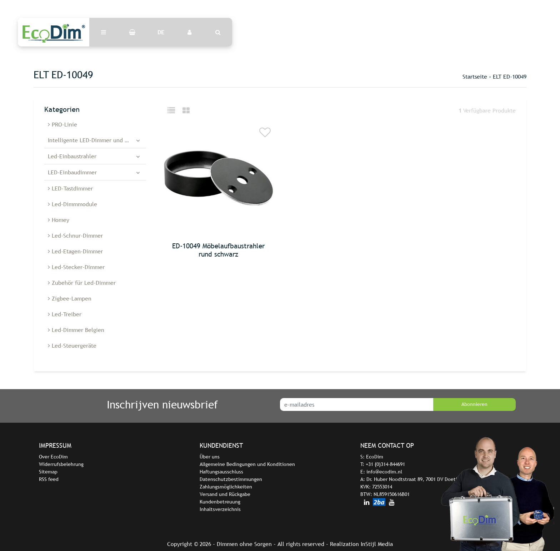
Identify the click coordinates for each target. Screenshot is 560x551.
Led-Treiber (64, 314)
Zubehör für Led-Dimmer (82, 283)
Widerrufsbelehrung (61, 464)
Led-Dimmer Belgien (76, 330)
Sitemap (48, 471)
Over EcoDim (53, 456)
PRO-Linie (62, 124)
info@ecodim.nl (384, 471)
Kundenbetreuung (220, 501)
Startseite (474, 76)
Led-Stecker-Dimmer (76, 267)
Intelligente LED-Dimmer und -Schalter (97, 140)
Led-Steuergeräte (72, 345)
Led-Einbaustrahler (72, 156)
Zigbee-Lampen (69, 298)
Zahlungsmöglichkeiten (226, 486)
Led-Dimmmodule (72, 204)
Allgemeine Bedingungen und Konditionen (247, 464)
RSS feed (49, 479)
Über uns (210, 456)
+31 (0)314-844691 (385, 464)
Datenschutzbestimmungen (231, 479)
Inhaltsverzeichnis (220, 509)
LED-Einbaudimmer (72, 172)
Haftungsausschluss (221, 471)
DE (161, 32)
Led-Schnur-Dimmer (75, 235)
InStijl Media (377, 544)
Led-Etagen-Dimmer (75, 251)
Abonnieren (474, 404)
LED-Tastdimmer (70, 188)
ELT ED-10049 (509, 76)
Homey (58, 220)
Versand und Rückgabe (225, 494)
